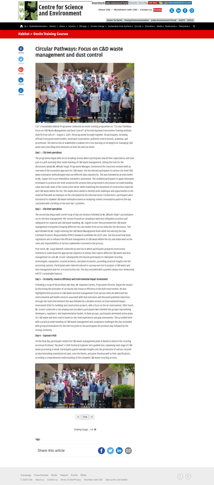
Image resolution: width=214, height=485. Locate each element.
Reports (64, 475)
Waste (63, 26)
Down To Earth (114, 20)
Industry (73, 26)
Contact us (146, 9)
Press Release (41, 475)
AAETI (182, 20)
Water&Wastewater (38, 26)
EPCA (190, 20)
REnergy (84, 26)
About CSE (105, 9)
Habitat (53, 26)
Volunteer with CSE (93, 479)
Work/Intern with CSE (126, 9)
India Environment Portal (163, 20)
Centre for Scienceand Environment (61, 10)
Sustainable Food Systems (120, 26)
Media (160, 26)
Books (54, 475)
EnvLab (139, 26)
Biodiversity (171, 26)
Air (26, 26)
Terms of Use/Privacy (71, 479)
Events (74, 475)
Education (150, 26)
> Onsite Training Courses (49, 34)
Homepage (26, 475)
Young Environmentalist (136, 20)
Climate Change (98, 26)
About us (39, 479)
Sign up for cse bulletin (117, 479)
